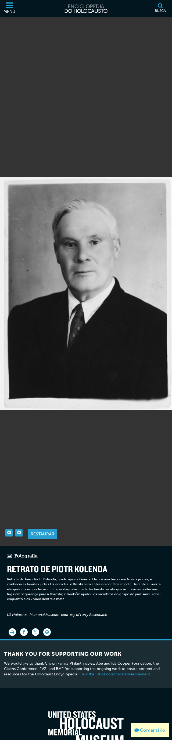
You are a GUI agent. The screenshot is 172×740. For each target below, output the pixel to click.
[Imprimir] (12, 623)
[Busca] (160, 8)
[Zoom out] (9, 523)
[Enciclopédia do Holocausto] (86, 8)
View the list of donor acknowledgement (114, 665)
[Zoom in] (19, 523)
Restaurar (42, 524)
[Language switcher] (47, 623)
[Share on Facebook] (24, 623)
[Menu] (9, 8)
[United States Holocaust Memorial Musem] (86, 720)
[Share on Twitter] (35, 623)
